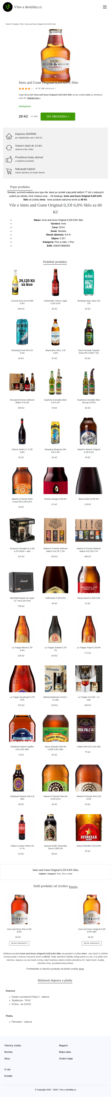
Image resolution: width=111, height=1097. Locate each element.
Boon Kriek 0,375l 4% (89, 499)
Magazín (63, 1045)
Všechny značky (12, 1045)
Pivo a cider (67, 874)
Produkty (15, 24)
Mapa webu (65, 1052)
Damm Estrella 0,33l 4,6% (89, 846)
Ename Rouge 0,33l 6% (55, 499)
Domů (8, 24)
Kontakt (8, 1076)
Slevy (7, 1058)
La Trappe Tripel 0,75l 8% (89, 647)
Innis (88, 95)
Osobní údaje (66, 1058)
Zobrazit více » (33, 98)
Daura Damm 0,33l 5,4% (88, 598)
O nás (7, 1069)
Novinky (8, 1052)
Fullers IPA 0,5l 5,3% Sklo (89, 747)
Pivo (21, 24)
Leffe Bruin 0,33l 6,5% (55, 598)
